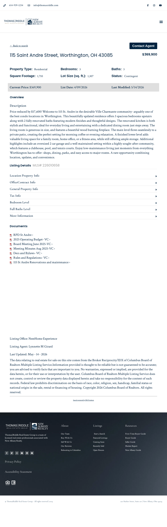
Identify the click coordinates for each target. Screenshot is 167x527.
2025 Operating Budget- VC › (30, 239)
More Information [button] (21, 216)
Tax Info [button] (15, 196)
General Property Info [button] (24, 189)
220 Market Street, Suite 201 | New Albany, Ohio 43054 (141, 501)
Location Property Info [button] (24, 176)
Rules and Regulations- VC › (29, 258)
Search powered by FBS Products (83, 400)
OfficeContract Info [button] (22, 182)
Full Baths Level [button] (20, 209)
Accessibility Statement (18, 471)
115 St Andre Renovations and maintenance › (40, 262)
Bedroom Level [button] (19, 202)
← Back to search (19, 45)
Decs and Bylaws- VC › (26, 253)
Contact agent (143, 46)
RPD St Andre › (21, 235)
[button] (161, 21)
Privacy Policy (13, 461)
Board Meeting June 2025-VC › (31, 244)
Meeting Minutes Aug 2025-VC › (32, 248)
